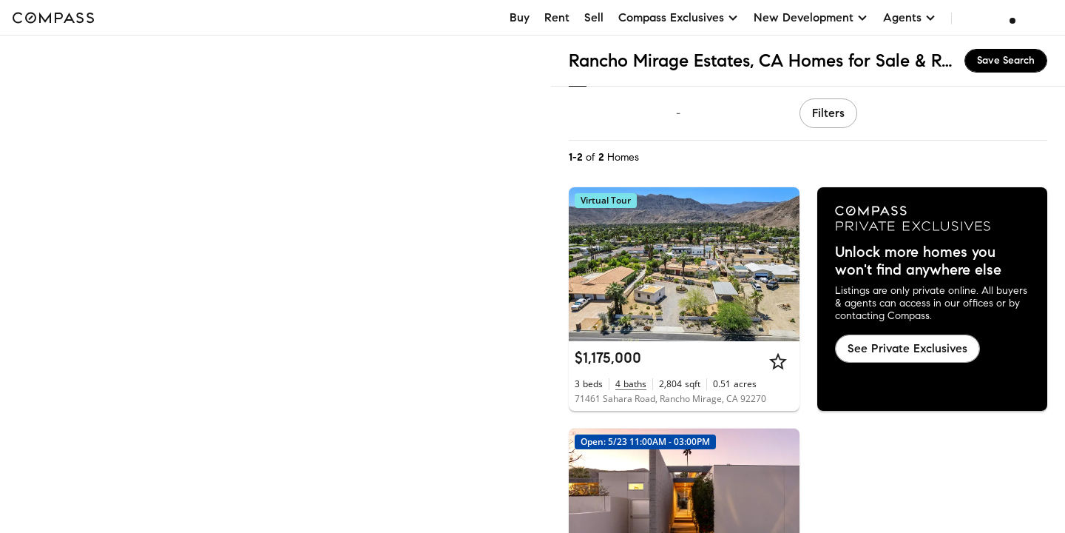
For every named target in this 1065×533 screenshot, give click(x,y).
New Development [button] (811, 17)
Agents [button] (909, 17)
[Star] (778, 361)
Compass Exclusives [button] (678, 17)
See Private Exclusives (907, 348)
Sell (594, 17)
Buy (520, 17)
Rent (556, 17)
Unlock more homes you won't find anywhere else (918, 261)
